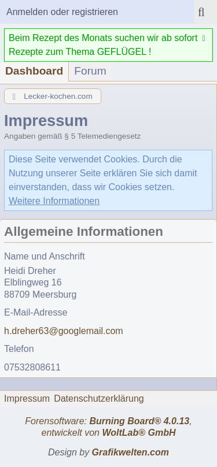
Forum (90, 71)
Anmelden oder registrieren (62, 12)
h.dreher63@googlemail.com (63, 331)
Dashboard (34, 71)
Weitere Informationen (54, 201)
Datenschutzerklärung (99, 398)
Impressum (27, 398)
